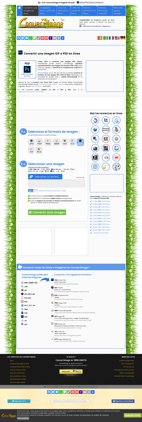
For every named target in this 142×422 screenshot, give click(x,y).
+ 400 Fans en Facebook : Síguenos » (96, 26)
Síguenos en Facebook (123, 401)
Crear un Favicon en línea (63, 10)
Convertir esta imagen (49, 212)
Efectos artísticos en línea (89, 10)
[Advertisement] (104, 76)
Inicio (11, 361)
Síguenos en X (19, 401)
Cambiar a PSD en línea (101, 201)
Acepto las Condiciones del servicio (52, 191)
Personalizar (23, 418)
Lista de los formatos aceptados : (38, 167)
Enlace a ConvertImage (127, 373)
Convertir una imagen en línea (30, 10)
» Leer (64, 191)
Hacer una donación (127, 364)
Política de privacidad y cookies (124, 370)
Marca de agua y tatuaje (118, 10)
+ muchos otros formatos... (101, 233)
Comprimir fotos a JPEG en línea (47, 10)
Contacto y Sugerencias (126, 361)
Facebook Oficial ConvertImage (124, 376)
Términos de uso (128, 367)
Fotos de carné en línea (75, 10)
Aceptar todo (132, 415)
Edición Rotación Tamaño (103, 10)
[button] (31, 142)
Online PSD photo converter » (90, 2)
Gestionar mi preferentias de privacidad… (70, 401)
